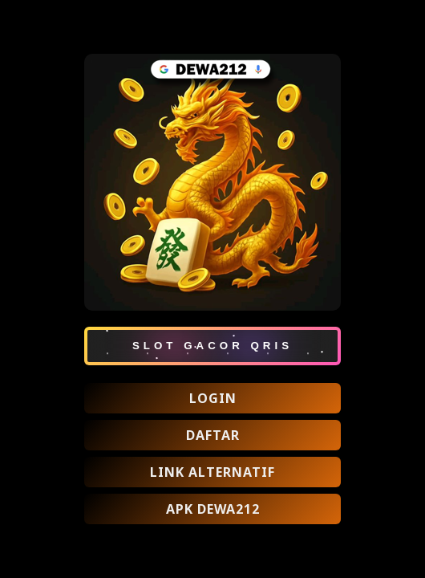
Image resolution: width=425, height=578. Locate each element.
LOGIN (213, 398)
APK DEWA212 (213, 509)
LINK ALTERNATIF (212, 472)
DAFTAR (213, 435)
